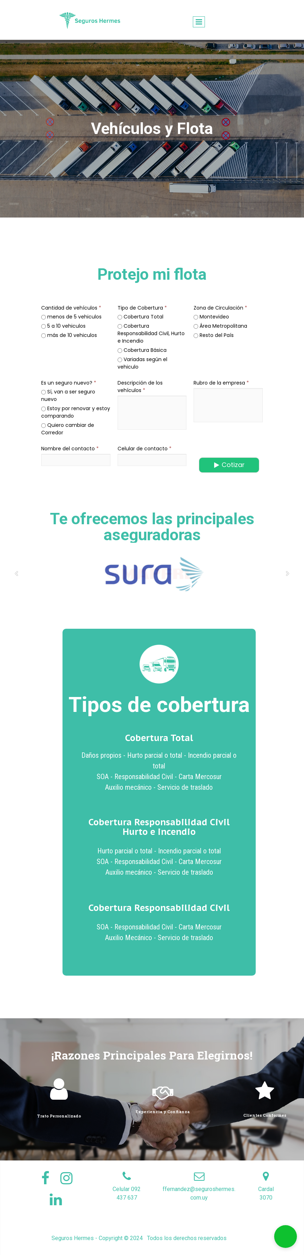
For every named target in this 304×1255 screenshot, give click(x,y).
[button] (285, 1236)
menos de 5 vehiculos (71, 316)
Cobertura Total (140, 316)
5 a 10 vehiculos (63, 325)
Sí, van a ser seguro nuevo (68, 395)
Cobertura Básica (142, 350)
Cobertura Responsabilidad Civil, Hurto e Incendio (151, 333)
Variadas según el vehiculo (142, 363)
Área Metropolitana (220, 325)
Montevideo (211, 316)
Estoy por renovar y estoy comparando (75, 412)
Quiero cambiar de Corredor (67, 429)
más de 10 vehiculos (69, 335)
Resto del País (214, 335)
